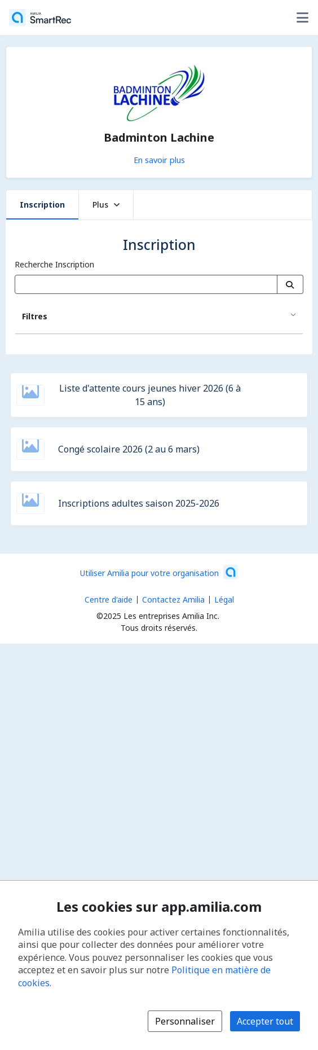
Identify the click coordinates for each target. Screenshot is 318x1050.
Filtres (34, 316)
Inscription (42, 204)
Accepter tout (265, 1021)
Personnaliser (185, 1021)
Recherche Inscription (54, 264)
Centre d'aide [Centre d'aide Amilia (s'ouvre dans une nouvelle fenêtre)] (108, 599)
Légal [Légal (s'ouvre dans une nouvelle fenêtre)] (224, 599)
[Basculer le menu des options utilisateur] (302, 17)
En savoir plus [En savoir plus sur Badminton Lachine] (159, 159)
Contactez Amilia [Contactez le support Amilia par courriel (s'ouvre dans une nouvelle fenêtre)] (173, 599)
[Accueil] (40, 17)
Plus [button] (106, 204)
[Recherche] (290, 284)
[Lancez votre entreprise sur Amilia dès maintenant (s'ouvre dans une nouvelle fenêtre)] (159, 572)
